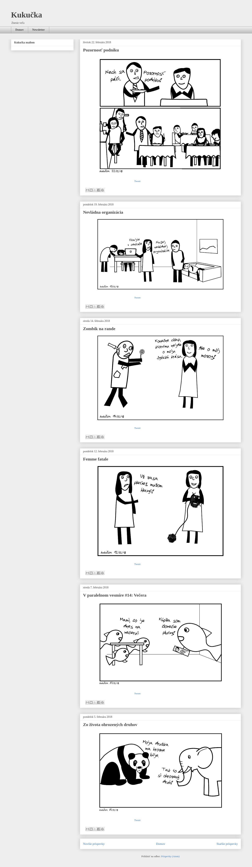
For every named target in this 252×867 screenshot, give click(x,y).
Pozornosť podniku (101, 50)
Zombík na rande (99, 328)
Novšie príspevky (94, 843)
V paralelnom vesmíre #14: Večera (114, 595)
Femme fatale (95, 459)
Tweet (137, 181)
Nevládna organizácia (103, 212)
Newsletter (38, 29)
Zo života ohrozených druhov (110, 724)
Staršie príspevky (227, 843)
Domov (19, 29)
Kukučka (26, 14)
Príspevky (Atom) (170, 856)
